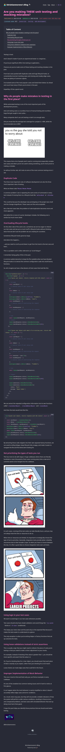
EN (58, 5)
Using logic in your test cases (15, 42)
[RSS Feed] (30, 5)
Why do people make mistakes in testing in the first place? (22, 32)
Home (44, 5)
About (53, 5)
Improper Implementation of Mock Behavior (19, 47)
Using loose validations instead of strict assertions (21, 44)
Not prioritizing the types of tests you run (19, 40)
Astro (34, 747)
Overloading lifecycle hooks (15, 37)
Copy (52, 272)
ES (60, 5)
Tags (49, 5)
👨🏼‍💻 (16, 5)
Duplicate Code (11, 35)
